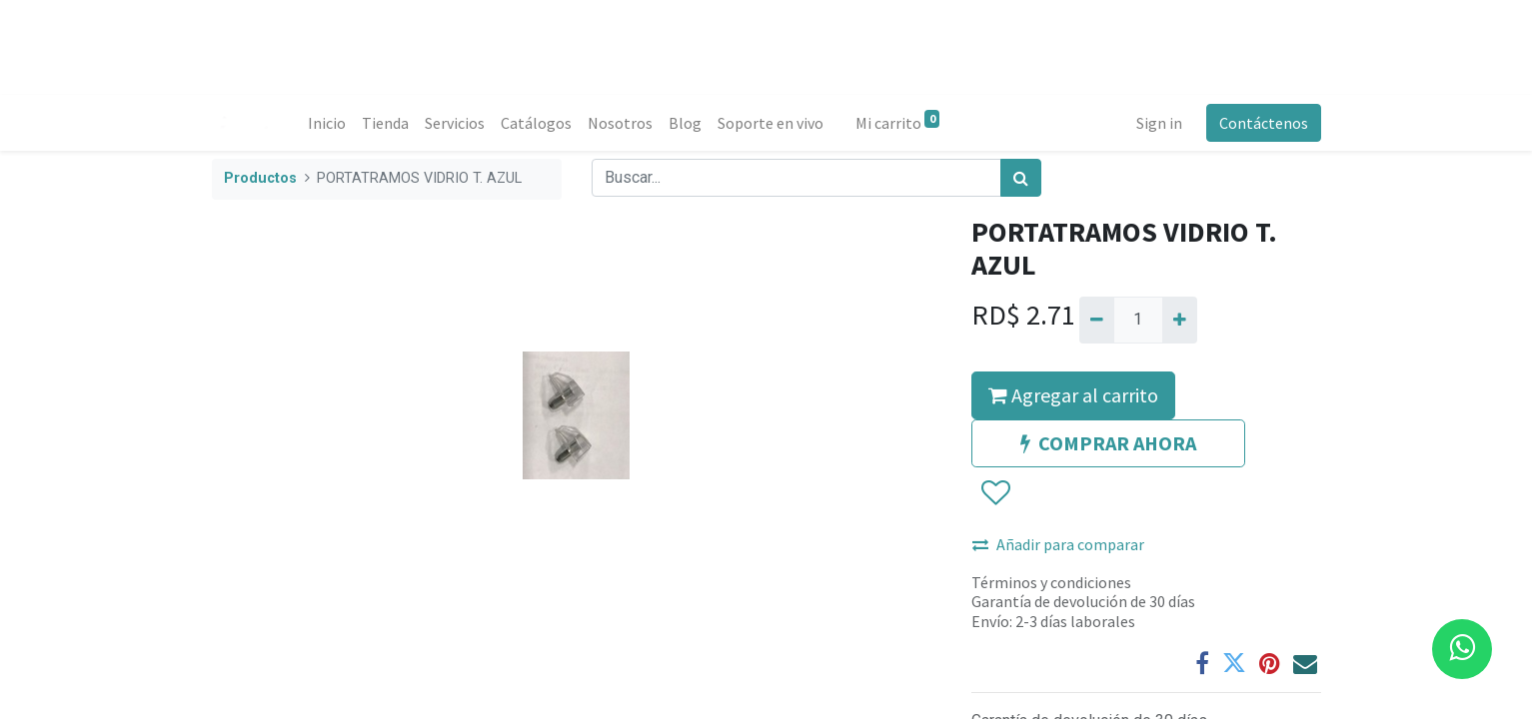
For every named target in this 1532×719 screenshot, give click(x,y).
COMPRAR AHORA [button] (1108, 442)
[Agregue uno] (1179, 320)
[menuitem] (327, 123)
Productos (260, 178)
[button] (994, 493)
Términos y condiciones (1051, 582)
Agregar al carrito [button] (1073, 394)
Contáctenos (1263, 123)
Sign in (1159, 123)
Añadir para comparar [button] (1058, 544)
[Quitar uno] (1096, 320)
